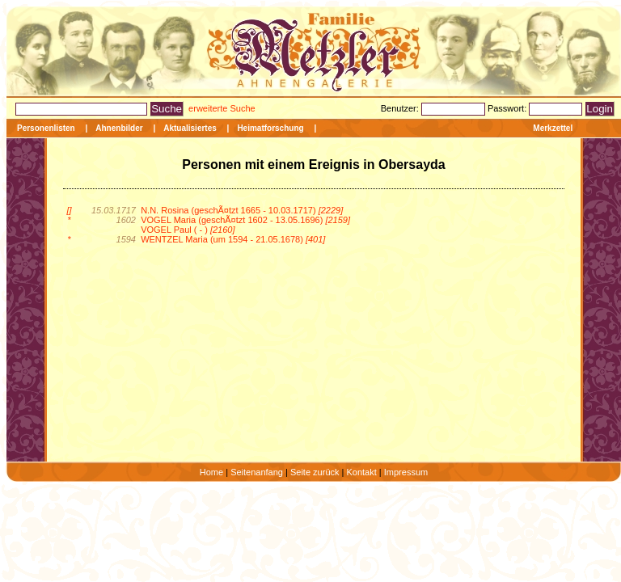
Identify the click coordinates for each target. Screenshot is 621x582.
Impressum (406, 472)
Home (211, 472)
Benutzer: (401, 108)
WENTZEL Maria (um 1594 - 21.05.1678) (233, 239)
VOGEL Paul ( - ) (187, 229)
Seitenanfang (256, 472)
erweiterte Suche (222, 108)
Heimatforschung (270, 128)
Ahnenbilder (118, 128)
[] (68, 210)
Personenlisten (46, 128)
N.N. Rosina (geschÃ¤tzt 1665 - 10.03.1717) (242, 210)
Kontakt (361, 472)
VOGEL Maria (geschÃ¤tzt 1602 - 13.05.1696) (245, 220)
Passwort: (508, 108)
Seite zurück (315, 472)
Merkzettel (552, 128)
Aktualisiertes (190, 128)
